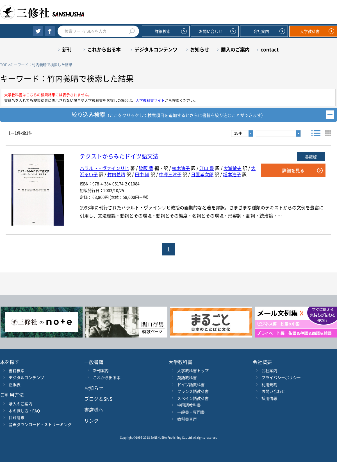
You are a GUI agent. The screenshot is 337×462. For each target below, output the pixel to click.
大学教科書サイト (150, 100)
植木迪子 (181, 168)
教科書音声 (187, 419)
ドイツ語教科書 (191, 384)
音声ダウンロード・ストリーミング (40, 424)
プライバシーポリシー (281, 377)
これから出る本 (104, 49)
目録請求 (16, 417)
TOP (3, 64)
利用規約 (269, 384)
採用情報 (269, 398)
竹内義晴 (116, 174)
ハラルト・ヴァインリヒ (104, 168)
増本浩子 (232, 174)
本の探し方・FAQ (24, 410)
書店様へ (93, 409)
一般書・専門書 (191, 412)
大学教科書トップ (193, 370)
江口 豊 (206, 168)
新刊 (67, 49)
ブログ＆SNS (98, 398)
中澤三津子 (170, 174)
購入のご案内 (235, 49)
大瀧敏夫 (233, 168)
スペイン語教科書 (193, 398)
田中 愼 (142, 174)
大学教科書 (310, 31)
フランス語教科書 (193, 391)
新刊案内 (101, 370)
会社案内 (261, 31)
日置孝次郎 (202, 174)
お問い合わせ (210, 31)
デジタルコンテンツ (156, 49)
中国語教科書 (189, 405)
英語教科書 (187, 377)
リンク (91, 420)
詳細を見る (293, 170)
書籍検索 (16, 370)
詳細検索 (162, 31)
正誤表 (15, 384)
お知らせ (199, 49)
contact (270, 49)
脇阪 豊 (146, 168)
